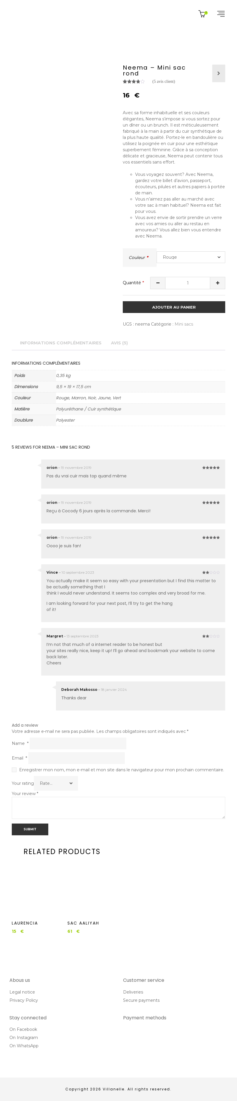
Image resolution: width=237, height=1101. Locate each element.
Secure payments (141, 1000)
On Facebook (23, 1029)
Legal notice (22, 992)
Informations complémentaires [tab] (61, 343)
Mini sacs (184, 324)
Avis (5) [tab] (119, 343)
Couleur (137, 257)
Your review (25, 793)
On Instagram (23, 1037)
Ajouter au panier (174, 307)
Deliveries (133, 992)
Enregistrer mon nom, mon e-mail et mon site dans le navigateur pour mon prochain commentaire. (121, 769)
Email (19, 758)
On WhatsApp (24, 1045)
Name (20, 743)
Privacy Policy (23, 1000)
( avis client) (164, 81)
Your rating (23, 783)
